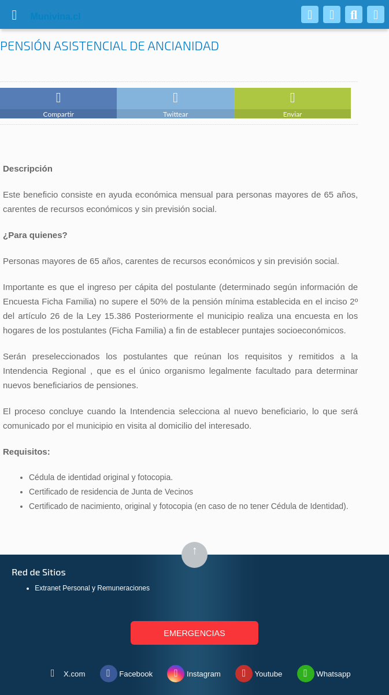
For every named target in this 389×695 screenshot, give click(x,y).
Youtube (258, 671)
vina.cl (41, 16)
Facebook (126, 671)
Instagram (193, 671)
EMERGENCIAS (194, 633)
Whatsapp (324, 671)
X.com (64, 671)
